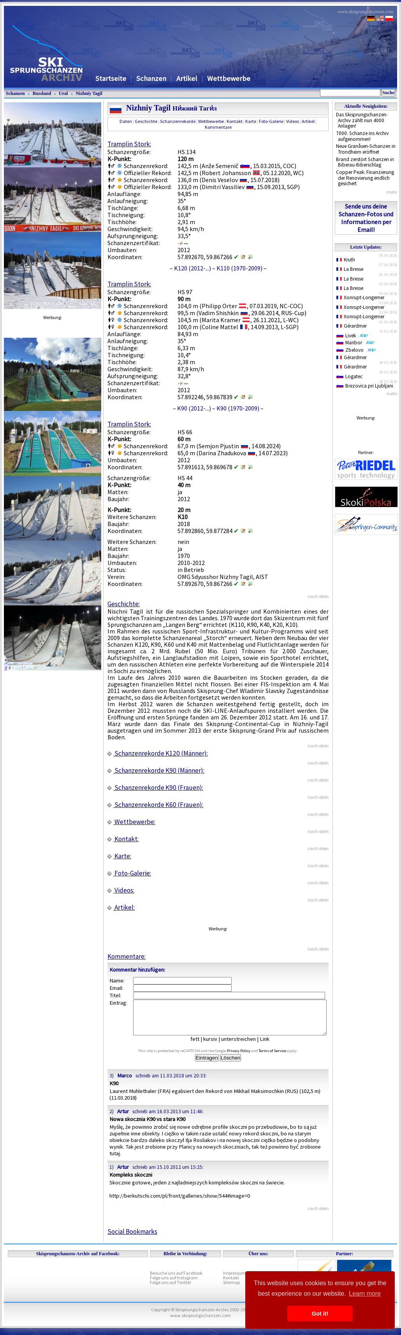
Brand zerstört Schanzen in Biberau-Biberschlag (365, 162)
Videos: (120, 890)
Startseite (110, 78)
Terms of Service (281, 1057)
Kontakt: (123, 839)
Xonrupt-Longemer (360, 297)
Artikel (186, 78)
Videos (292, 121)
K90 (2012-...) (194, 408)
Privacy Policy (247, 1057)
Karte (250, 121)
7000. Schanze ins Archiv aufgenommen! (362, 136)
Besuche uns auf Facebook (176, 1280)
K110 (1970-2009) (239, 268)
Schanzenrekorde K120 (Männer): (157, 753)
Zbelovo (356, 350)
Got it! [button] (320, 1313)
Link (270, 1045)
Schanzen (151, 78)
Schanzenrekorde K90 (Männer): (155, 770)
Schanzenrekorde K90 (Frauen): (155, 787)
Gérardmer (351, 326)
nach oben (318, 596)
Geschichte (146, 121)
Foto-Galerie (271, 121)
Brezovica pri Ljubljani (364, 385)
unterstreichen (244, 1045)
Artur (123, 1118)
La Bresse (349, 269)
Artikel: (121, 907)
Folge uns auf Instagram (174, 1285)
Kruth (345, 259)
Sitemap (231, 1289)
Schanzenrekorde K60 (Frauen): (155, 804)
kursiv (216, 1045)
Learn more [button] (365, 1293)
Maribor (355, 342)
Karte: (119, 856)
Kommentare (218, 127)
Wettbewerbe (228, 78)
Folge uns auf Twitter (170, 1289)
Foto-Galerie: (129, 873)
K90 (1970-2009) (237, 408)
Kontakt (235, 121)
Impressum (234, 1280)
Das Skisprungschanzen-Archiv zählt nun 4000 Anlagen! (362, 120)
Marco (124, 1082)
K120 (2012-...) (192, 268)
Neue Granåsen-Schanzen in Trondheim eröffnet (366, 149)
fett (200, 1045)
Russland (42, 93)
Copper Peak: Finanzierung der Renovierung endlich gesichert (365, 178)
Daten (126, 121)
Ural (63, 93)
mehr (391, 192)
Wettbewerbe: (131, 821)
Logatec (349, 376)
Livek (352, 335)
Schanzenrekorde (177, 121)
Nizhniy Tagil (89, 93)
